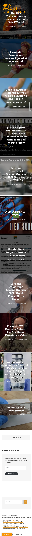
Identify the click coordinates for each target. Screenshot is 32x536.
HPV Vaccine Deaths (19, 523)
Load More (16, 437)
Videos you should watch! (9, 525)
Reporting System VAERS (19, 528)
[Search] (25, 502)
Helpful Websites (23, 526)
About (14, 530)
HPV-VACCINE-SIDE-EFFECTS (14, 8)
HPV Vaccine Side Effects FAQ (10, 526)
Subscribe (12, 474)
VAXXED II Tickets (7, 530)
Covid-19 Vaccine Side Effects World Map (13, 521)
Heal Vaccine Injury (7, 523)
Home (3, 520)
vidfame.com (14, 515)
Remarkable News (7, 528)
